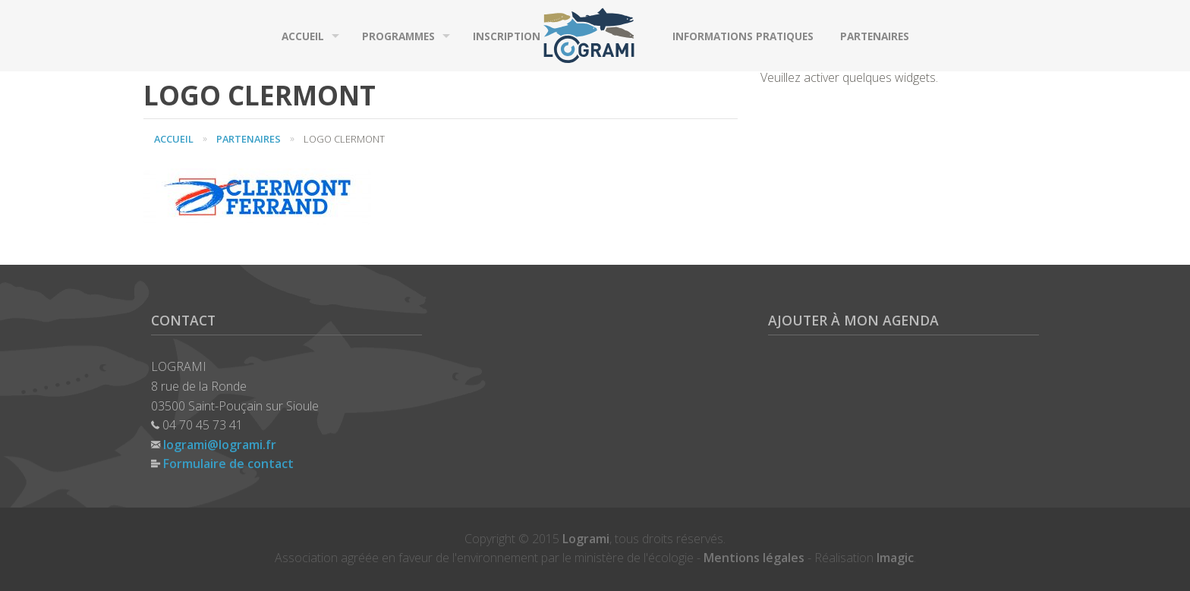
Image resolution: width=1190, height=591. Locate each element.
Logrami (585, 538)
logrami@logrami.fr (219, 444)
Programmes (398, 36)
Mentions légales (754, 557)
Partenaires (874, 36)
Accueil (303, 36)
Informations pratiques (743, 36)
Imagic (895, 557)
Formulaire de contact (228, 463)
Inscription (506, 36)
